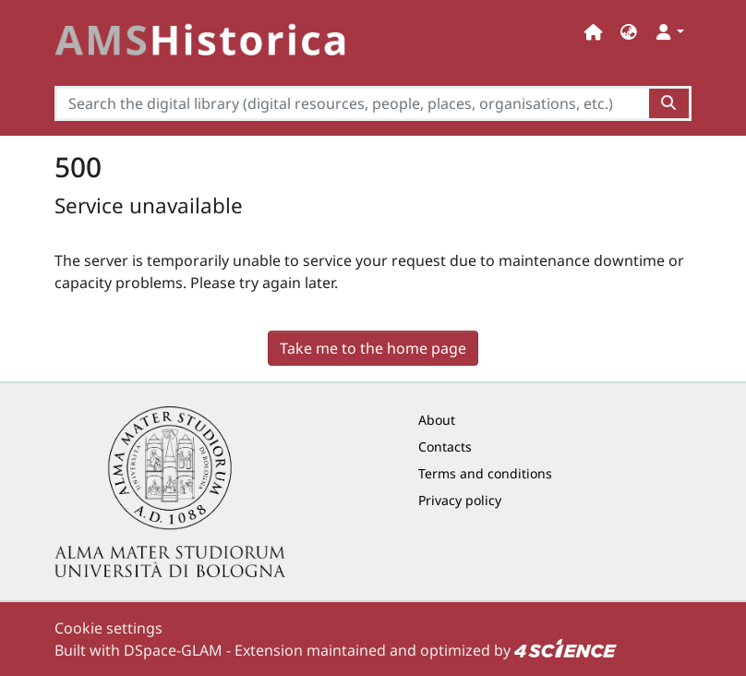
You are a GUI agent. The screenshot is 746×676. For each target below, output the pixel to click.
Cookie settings (108, 628)
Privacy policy (459, 500)
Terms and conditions (485, 473)
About (436, 420)
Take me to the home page (373, 348)
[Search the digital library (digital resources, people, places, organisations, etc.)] (351, 103)
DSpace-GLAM (173, 650)
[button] (628, 32)
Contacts (445, 446)
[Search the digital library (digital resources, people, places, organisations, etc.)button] (670, 103)
